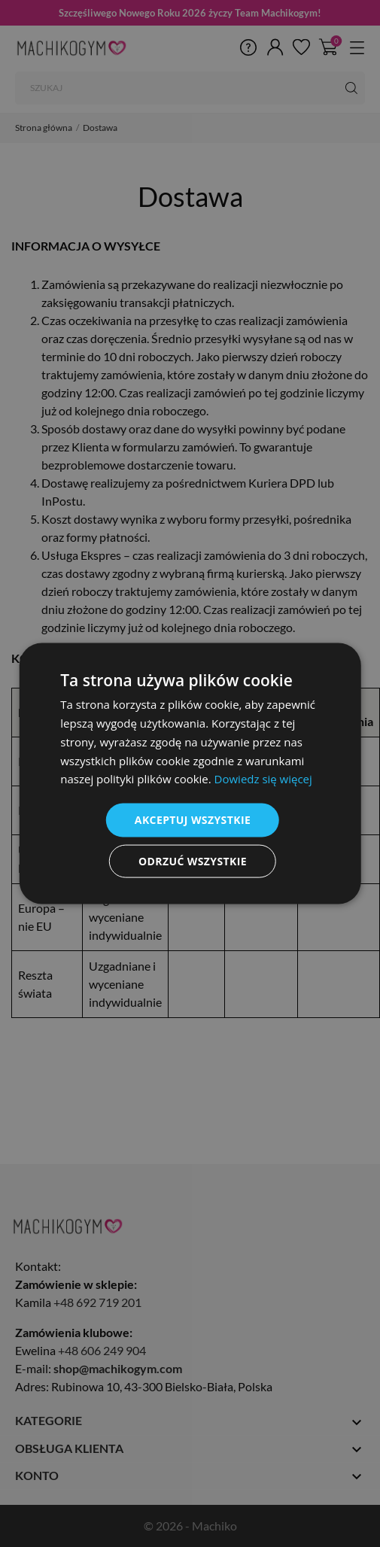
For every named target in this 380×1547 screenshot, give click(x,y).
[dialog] (190, 773)
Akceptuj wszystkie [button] (193, 820)
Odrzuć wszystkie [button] (192, 860)
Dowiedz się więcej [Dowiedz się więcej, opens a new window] (263, 778)
